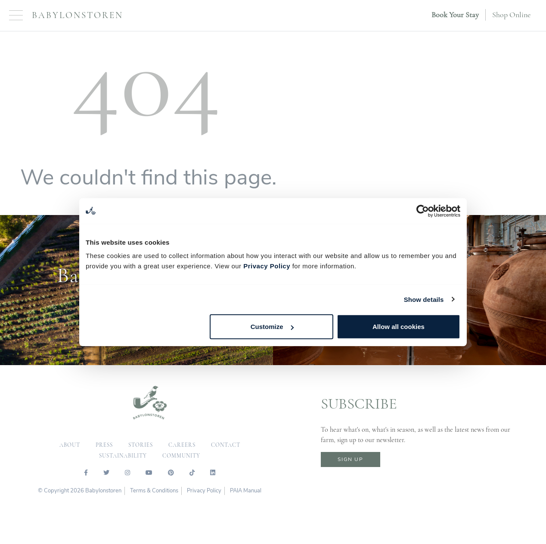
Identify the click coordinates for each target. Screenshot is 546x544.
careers (181, 445)
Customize (272, 326)
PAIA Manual (245, 491)
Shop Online (511, 14)
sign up (350, 459)
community (181, 455)
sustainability (123, 455)
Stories (140, 445)
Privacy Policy (266, 266)
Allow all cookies (398, 326)
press (104, 445)
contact (225, 445)
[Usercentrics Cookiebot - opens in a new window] (422, 210)
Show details (424, 299)
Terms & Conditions (154, 491)
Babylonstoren (77, 15)
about (69, 445)
